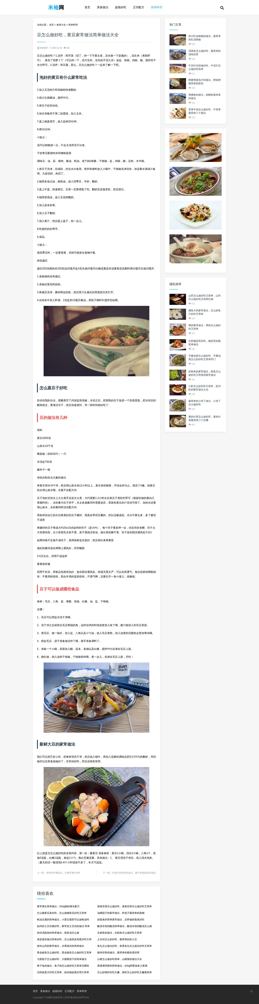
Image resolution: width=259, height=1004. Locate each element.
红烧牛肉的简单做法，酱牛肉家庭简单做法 (134, 872)
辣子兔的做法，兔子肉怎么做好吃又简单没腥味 (63, 965)
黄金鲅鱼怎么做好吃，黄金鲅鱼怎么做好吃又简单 (64, 952)
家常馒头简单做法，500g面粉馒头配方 (58, 906)
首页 (87, 7)
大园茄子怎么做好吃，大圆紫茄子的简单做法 (62, 959)
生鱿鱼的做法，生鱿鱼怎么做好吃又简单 (119, 932)
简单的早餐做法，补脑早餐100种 (63, 872)
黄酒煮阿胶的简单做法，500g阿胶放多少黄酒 (122, 965)
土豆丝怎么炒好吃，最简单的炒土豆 (117, 939)
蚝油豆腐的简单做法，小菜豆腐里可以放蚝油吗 (63, 919)
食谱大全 (61, 24)
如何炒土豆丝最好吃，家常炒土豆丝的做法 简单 (63, 926)
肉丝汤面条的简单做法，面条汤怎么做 (58, 932)
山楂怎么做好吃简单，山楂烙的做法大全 (119, 959)
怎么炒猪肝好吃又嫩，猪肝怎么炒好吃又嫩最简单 (124, 972)
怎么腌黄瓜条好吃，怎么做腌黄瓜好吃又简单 (62, 912)
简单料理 (156, 7)
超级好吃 (120, 7)
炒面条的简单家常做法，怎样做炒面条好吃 (120, 919)
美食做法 (102, 7)
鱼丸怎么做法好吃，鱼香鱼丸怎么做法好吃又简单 (124, 945)
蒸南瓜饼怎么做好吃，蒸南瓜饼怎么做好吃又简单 (124, 906)
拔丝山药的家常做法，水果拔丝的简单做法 (60, 945)
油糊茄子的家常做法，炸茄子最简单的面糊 (120, 912)
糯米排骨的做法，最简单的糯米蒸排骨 (118, 952)
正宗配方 (138, 7)
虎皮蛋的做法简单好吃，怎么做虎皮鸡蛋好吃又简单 (64, 940)
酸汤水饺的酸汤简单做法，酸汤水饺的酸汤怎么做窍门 (124, 927)
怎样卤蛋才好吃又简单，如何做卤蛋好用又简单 (63, 972)
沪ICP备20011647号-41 (76, 997)
